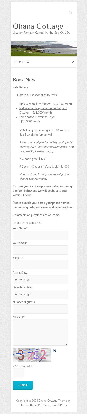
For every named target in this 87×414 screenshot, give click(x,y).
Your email (20, 243)
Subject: (18, 258)
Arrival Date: (20, 272)
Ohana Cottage (38, 26)
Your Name (20, 228)
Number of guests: (24, 302)
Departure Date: (22, 287)
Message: (19, 317)
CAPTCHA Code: (23, 366)
